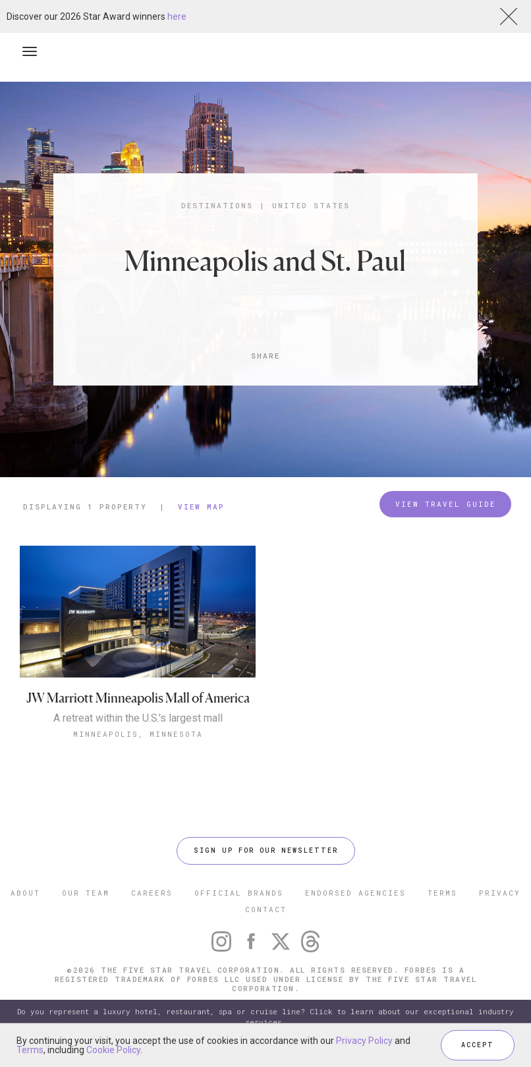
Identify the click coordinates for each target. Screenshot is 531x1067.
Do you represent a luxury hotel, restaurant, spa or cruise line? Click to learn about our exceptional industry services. (265, 1016)
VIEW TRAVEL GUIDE (445, 504)
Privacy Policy (364, 1040)
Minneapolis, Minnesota (138, 734)
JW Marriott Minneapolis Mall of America (138, 698)
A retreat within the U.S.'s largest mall (138, 718)
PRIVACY (499, 893)
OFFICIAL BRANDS (238, 893)
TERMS (442, 893)
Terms (29, 1050)
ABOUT (25, 893)
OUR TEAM (85, 893)
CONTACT (266, 909)
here (176, 16)
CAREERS (152, 893)
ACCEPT (477, 1045)
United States (311, 205)
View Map (201, 506)
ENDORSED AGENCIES (355, 893)
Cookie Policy (113, 1050)
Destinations (217, 205)
